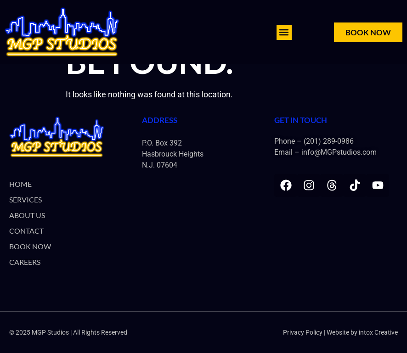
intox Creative (378, 332)
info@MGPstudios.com (339, 152)
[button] (284, 32)
